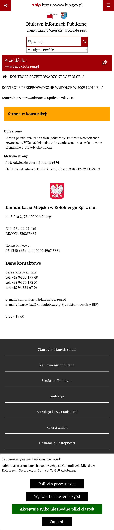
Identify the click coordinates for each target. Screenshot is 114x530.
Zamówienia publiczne (57, 365)
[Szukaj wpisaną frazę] (84, 42)
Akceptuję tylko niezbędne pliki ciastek (57, 509)
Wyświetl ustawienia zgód (57, 496)
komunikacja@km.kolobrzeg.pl (42, 299)
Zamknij (57, 521)
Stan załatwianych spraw (57, 349)
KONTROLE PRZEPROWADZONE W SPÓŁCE (45, 76)
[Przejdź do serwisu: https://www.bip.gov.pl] (57, 5)
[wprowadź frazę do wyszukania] (53, 42)
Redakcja (57, 396)
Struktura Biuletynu (57, 380)
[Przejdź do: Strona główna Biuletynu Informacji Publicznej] (4, 76)
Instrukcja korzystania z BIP (57, 412)
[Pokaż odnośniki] (5, 5)
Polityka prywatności (57, 483)
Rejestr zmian (57, 427)
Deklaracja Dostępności (57, 443)
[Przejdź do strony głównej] (57, 23)
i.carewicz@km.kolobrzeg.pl (39, 304)
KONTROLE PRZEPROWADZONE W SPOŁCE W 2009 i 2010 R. (51, 87)
